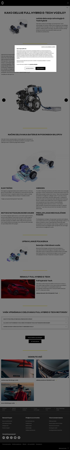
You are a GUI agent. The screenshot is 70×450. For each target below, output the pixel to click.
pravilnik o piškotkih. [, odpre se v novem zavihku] (33, 64)
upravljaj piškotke (30, 68)
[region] (35, 58)
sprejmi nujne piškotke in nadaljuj (48, 46)
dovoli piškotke (40, 68)
